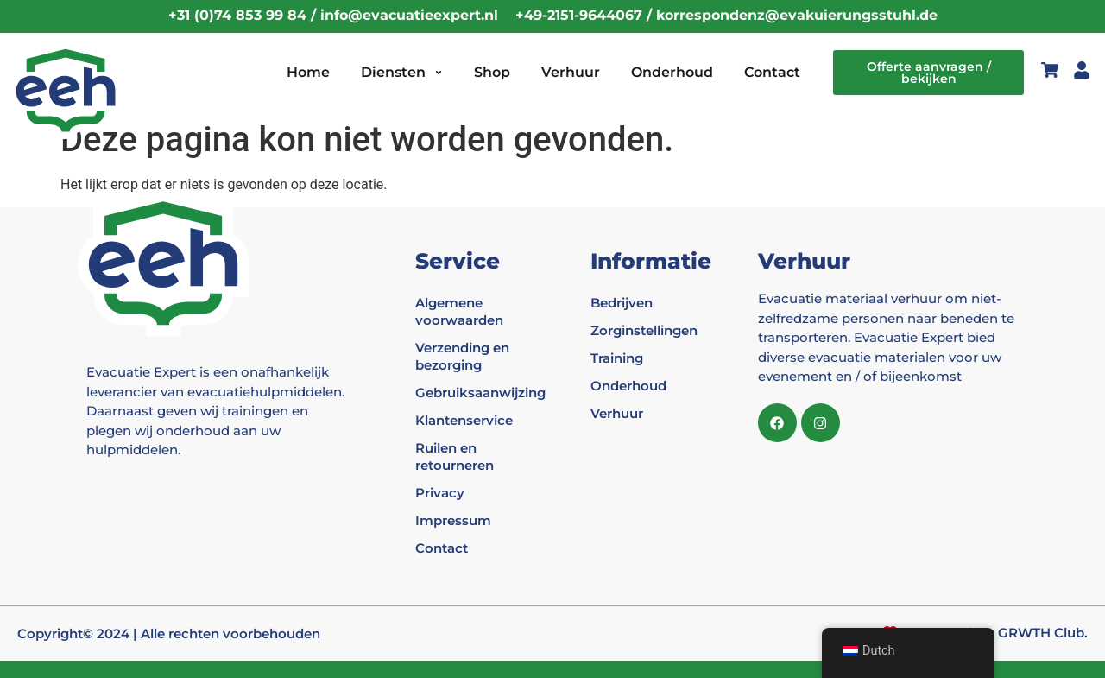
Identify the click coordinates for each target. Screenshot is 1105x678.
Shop (492, 72)
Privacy (439, 493)
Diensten (402, 73)
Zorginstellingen (644, 330)
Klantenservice (464, 420)
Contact (772, 72)
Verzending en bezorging (462, 356)
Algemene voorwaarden (459, 311)
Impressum (453, 520)
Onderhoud (672, 72)
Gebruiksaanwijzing (472, 392)
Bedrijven (621, 303)
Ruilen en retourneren (454, 456)
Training (616, 358)
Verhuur (570, 72)
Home (308, 72)
